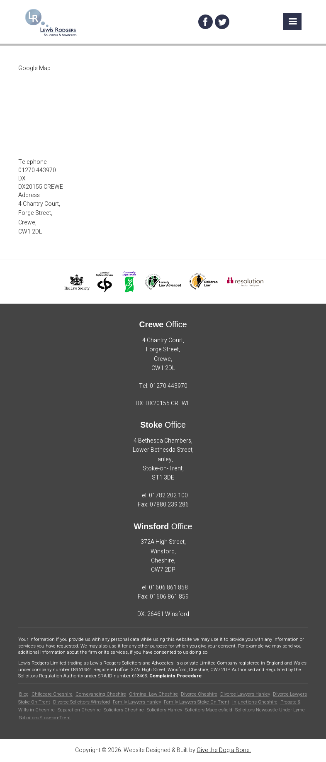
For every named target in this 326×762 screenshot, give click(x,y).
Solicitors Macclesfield (208, 709)
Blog (24, 694)
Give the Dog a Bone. (224, 750)
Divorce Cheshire (199, 694)
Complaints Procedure (175, 675)
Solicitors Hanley (164, 709)
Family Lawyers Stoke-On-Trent (196, 702)
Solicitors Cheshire (124, 709)
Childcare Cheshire (52, 694)
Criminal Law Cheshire (153, 694)
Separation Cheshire (79, 709)
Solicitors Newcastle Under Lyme (270, 709)
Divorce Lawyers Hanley (245, 694)
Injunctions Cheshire (254, 702)
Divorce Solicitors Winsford (81, 702)
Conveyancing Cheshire (100, 694)
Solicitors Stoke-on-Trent (45, 717)
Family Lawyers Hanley (137, 702)
